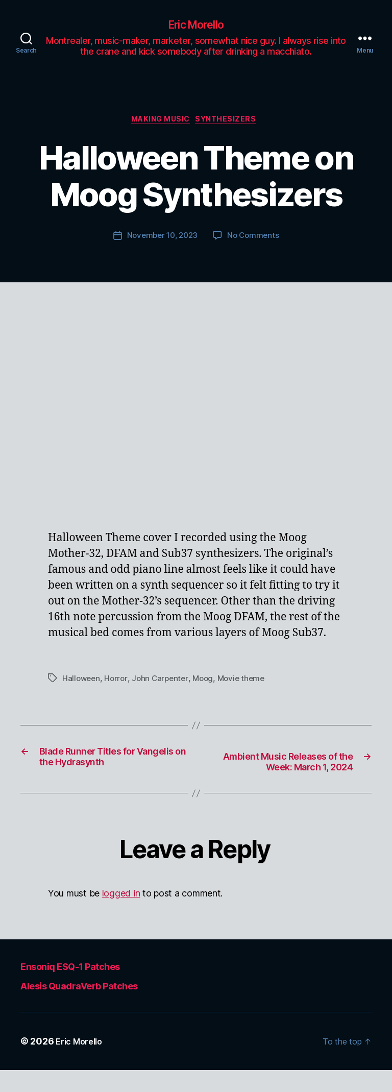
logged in (121, 915)
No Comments (255, 240)
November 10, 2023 (161, 240)
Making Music (159, 123)
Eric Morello (196, 25)
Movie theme (248, 682)
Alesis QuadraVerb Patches (98, 1007)
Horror (118, 682)
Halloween (82, 682)
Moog (208, 682)
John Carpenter (163, 682)
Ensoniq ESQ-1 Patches (86, 987)
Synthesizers (233, 123)
